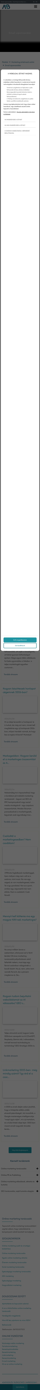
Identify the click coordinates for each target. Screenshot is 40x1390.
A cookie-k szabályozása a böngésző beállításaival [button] (17, 132)
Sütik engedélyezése (20, 640)
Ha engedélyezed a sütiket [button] (13, 120)
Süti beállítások (20, 645)
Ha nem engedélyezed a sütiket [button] (15, 125)
